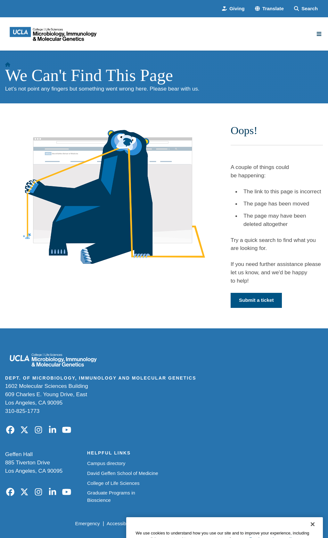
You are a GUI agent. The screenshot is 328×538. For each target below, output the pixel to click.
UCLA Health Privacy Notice (222, 523)
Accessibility (120, 523)
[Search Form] (306, 9)
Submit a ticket (256, 300)
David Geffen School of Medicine (122, 473)
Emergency (87, 523)
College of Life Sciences (113, 483)
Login (265, 523)
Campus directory (106, 463)
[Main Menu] (319, 34)
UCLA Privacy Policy (162, 523)
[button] (269, 9)
